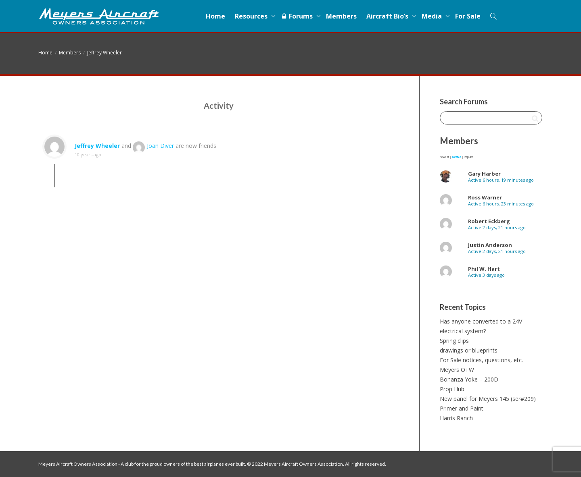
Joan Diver (160, 145)
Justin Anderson (490, 245)
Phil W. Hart (484, 268)
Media (432, 16)
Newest (444, 157)
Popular (468, 157)
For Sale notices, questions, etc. (481, 360)
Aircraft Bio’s (388, 16)
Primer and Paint (461, 408)
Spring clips (454, 340)
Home (215, 16)
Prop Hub (452, 389)
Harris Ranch (456, 418)
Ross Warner (485, 197)
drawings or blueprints (468, 350)
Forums (297, 16)
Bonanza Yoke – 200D (469, 379)
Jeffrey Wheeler (104, 52)
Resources (252, 16)
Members (341, 16)
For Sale (468, 16)
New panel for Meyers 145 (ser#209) (488, 398)
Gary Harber (484, 173)
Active (456, 157)
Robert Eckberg (489, 221)
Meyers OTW (457, 369)
